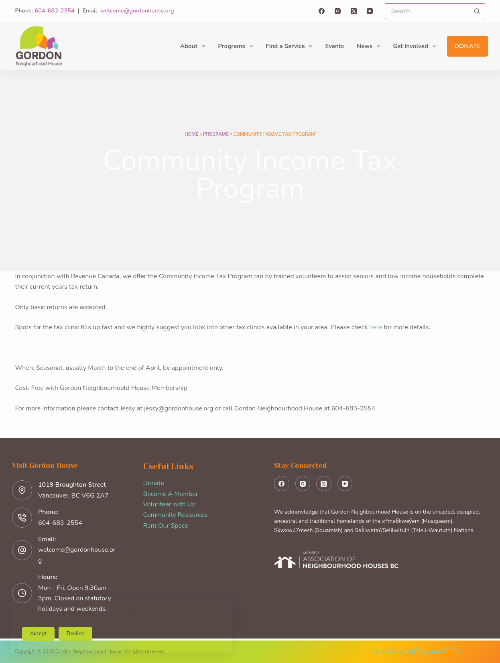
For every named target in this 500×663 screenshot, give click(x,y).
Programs (237, 46)
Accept (38, 633)
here (376, 327)
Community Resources (175, 514)
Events (334, 46)
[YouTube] (370, 11)
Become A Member (170, 494)
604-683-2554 (55, 10)
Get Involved (416, 46)
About (194, 46)
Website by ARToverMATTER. (415, 651)
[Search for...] (427, 11)
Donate (467, 46)
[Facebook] (322, 11)
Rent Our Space (165, 525)
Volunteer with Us (169, 504)
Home (191, 134)
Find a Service (291, 46)
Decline (75, 633)
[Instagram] (338, 11)
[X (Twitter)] (354, 11)
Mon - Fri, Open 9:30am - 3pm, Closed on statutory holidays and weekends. (74, 598)
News (370, 46)
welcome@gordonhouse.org (137, 10)
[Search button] (477, 11)
